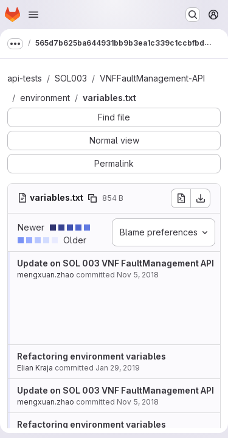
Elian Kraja (35, 367)
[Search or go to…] (192, 14)
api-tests (24, 78)
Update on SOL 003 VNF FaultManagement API (115, 263)
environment (45, 97)
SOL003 (71, 78)
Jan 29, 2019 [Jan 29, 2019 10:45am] (117, 367)
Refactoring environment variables (91, 356)
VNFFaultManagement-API (152, 78)
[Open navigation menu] (33, 14)
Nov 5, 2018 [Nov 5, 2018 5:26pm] (138, 274)
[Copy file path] (92, 198)
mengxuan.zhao (45, 274)
